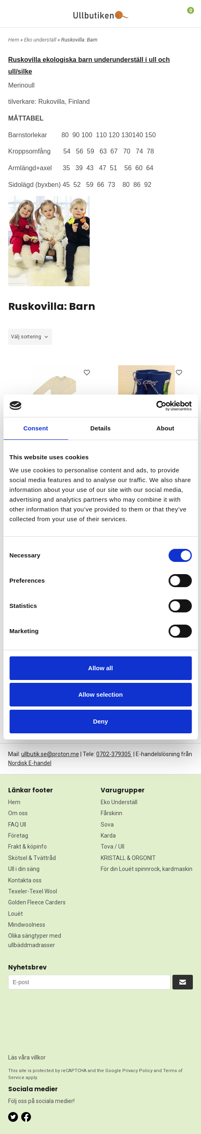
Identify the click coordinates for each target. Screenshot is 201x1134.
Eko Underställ (119, 802)
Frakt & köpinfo (27, 846)
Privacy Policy (137, 1070)
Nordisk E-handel (29, 763)
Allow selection (100, 694)
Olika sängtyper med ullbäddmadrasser (34, 940)
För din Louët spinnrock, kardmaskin (146, 869)
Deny (100, 721)
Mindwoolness (26, 924)
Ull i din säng (24, 869)
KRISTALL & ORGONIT (128, 858)
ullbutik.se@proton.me (50, 754)
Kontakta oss (25, 880)
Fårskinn (111, 813)
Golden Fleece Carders (37, 902)
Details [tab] (101, 428)
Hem (13, 40)
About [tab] (165, 428)
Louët (15, 913)
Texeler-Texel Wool (32, 891)
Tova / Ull (112, 846)
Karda (108, 835)
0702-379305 (114, 754)
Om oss (18, 813)
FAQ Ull (17, 824)
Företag (18, 835)
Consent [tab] (35, 428)
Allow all (100, 668)
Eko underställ (40, 40)
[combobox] (30, 337)
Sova (107, 824)
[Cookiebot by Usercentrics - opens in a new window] (156, 406)
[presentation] (41, 1018)
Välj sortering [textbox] (26, 337)
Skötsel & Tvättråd (32, 858)
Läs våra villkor (27, 1057)
